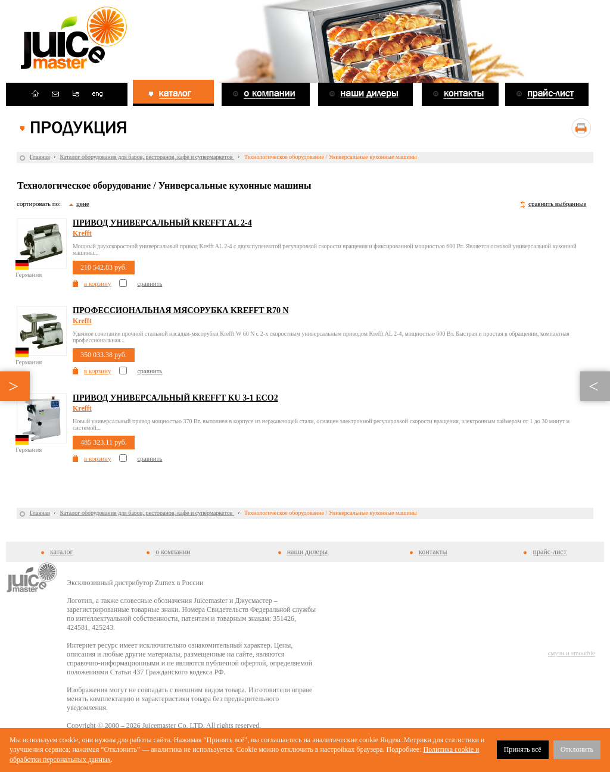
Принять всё (522, 749)
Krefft (82, 233)
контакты (433, 552)
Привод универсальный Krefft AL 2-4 (162, 222)
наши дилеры (307, 552)
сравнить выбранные (557, 203)
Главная (40, 157)
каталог (61, 552)
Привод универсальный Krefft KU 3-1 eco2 (175, 397)
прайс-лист (549, 552)
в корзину (97, 283)
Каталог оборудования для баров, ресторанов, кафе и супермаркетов (147, 157)
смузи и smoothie (571, 653)
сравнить (149, 283)
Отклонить (577, 749)
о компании (173, 552)
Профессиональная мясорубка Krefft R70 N (181, 310)
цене (82, 203)
